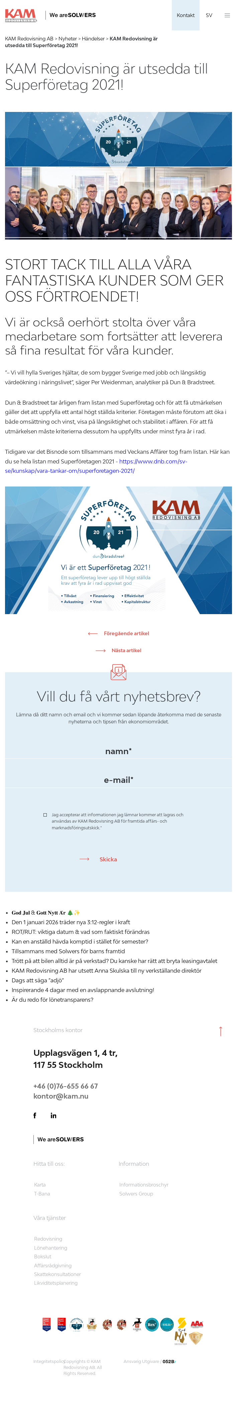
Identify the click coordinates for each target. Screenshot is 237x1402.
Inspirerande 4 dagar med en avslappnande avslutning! (83, 990)
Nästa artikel (126, 650)
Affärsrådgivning (53, 1265)
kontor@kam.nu (61, 1096)
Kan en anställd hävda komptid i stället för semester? (80, 941)
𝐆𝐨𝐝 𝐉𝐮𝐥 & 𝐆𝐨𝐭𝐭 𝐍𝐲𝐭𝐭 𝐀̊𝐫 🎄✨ (46, 912)
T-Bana (42, 1194)
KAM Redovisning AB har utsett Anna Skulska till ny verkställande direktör (107, 970)
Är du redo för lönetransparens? (52, 999)
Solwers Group (136, 1194)
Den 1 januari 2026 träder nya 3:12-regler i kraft (71, 922)
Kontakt (186, 15)
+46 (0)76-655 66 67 (65, 1086)
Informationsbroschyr (143, 1184)
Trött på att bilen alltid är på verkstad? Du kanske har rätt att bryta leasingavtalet (114, 961)
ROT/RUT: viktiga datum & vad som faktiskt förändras (81, 932)
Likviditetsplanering (56, 1283)
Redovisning (48, 1239)
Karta (40, 1184)
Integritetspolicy (49, 1361)
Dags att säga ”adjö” (38, 980)
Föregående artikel (126, 633)
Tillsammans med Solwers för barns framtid (68, 951)
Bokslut (42, 1256)
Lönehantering (50, 1248)
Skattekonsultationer (57, 1274)
